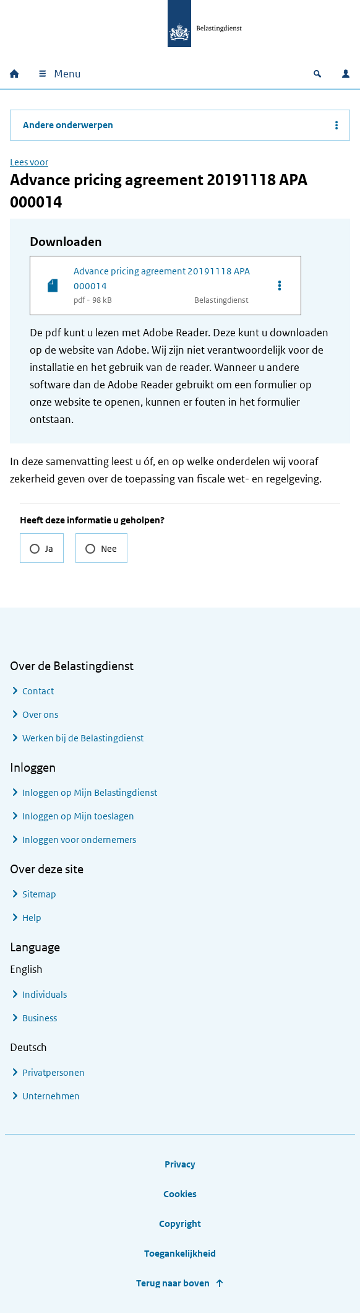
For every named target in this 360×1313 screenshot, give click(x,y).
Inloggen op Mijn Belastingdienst (89, 792)
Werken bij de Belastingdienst (83, 738)
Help (31, 917)
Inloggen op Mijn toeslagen (78, 816)
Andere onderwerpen (68, 125)
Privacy (180, 1164)
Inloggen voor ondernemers (79, 839)
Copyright (180, 1223)
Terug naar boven (173, 1283)
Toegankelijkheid (180, 1253)
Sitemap (39, 894)
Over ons (40, 714)
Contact (38, 691)
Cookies (180, 1194)
